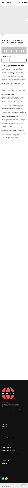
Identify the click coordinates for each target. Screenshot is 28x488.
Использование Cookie (6, 447)
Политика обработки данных (7, 440)
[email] (6, 478)
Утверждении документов (7, 444)
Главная (3, 422)
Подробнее (9, 486)
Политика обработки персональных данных (10, 453)
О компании (4, 424)
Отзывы (3, 428)
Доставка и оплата (5, 430)
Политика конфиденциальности (8, 437)
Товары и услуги (5, 426)
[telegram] (3, 478)
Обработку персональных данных (8, 450)
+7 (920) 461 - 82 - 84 (6, 460)
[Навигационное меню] (25, 2)
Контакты (4, 432)
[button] (19, 2)
